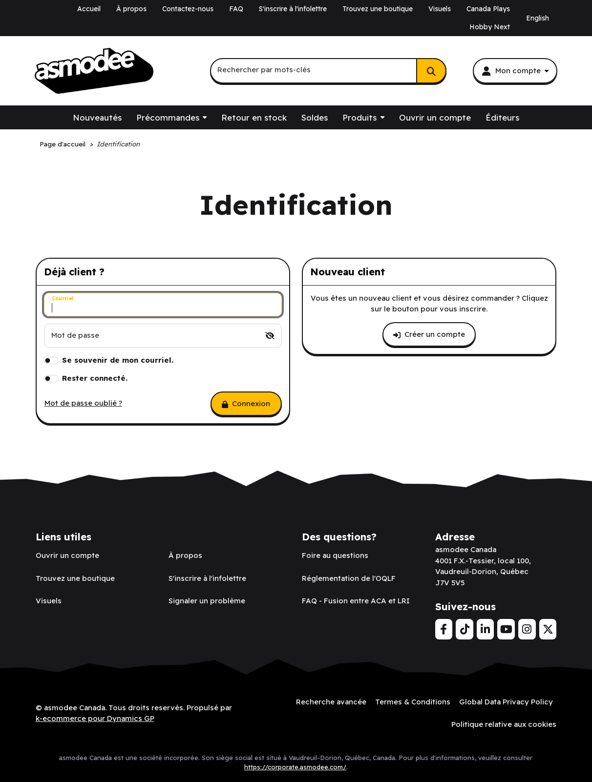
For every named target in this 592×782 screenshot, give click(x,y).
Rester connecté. (94, 378)
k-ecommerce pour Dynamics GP (95, 718)
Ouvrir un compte (435, 117)
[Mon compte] (515, 70)
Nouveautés (97, 117)
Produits (359, 117)
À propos (131, 8)
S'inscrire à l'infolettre (293, 8)
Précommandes (167, 117)
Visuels (439, 8)
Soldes (314, 117)
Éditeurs (502, 117)
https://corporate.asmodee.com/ (295, 767)
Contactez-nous (187, 8)
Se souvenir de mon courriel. (117, 360)
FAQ (236, 8)
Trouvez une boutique (377, 8)
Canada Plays (488, 8)
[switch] (270, 336)
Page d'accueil (62, 144)
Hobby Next (489, 26)
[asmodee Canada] (94, 71)
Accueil (89, 8)
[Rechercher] (431, 70)
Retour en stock (254, 117)
